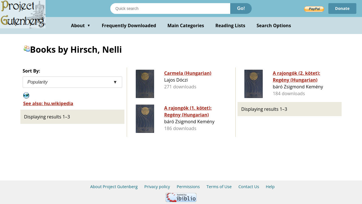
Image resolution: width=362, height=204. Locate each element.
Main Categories (185, 25)
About (80, 25)
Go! (241, 8)
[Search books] (170, 8)
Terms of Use (219, 186)
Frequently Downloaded (129, 25)
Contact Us (248, 186)
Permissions (188, 186)
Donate (342, 8)
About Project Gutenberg (114, 186)
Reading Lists (230, 25)
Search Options (274, 25)
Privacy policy (157, 186)
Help (270, 186)
